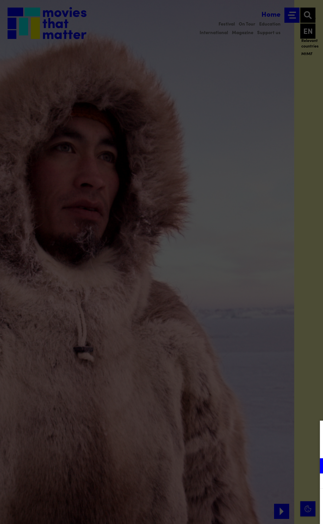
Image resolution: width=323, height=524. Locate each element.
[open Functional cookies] (315, 466)
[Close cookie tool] (315, 429)
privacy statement (260, 449)
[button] (275, 465)
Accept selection (280, 514)
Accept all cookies (280, 499)
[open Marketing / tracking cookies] (315, 481)
